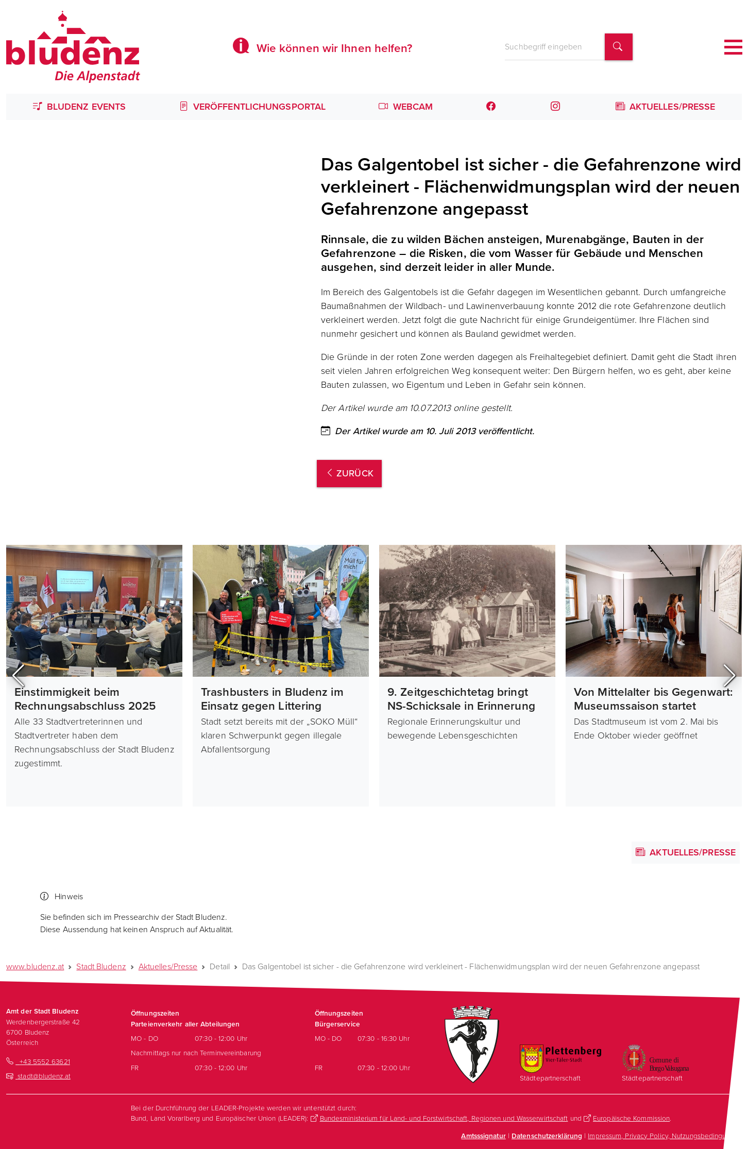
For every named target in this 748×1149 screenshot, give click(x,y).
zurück (349, 473)
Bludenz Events (79, 106)
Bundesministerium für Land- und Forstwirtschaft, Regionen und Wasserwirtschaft (444, 1118)
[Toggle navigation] (733, 47)
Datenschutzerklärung (547, 1135)
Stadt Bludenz (101, 966)
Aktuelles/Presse (666, 106)
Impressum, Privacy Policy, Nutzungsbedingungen (665, 1135)
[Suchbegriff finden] (619, 47)
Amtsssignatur (483, 1135)
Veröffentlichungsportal (252, 106)
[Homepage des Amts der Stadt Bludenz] (73, 46)
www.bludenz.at (35, 966)
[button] (18, 675)
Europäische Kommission (631, 1118)
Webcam (406, 106)
